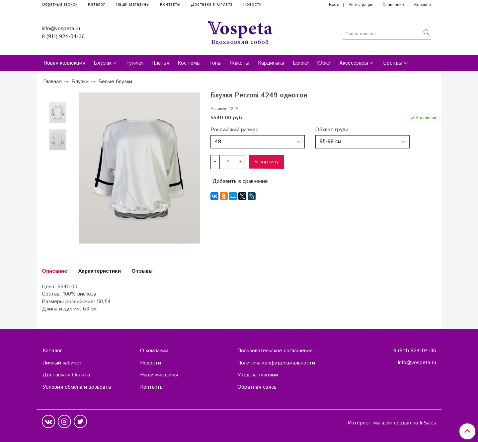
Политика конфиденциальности (276, 363)
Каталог (96, 4)
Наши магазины (133, 4)
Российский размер (234, 130)
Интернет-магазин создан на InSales (392, 423)
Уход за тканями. (258, 375)
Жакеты (239, 63)
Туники (134, 63)
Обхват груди (332, 130)
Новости (252, 4)
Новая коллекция (64, 63)
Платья (160, 63)
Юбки (324, 63)
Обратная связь (257, 387)
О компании (154, 351)
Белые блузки (115, 81)
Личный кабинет (62, 363)
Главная (52, 81)
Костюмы (189, 63)
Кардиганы (271, 63)
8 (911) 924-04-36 (63, 36)
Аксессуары (353, 63)
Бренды (392, 63)
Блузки (102, 63)
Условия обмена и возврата (76, 387)
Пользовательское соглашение (275, 351)
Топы (215, 63)
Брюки (301, 63)
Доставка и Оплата (212, 4)
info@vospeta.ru (61, 28)
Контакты (170, 4)
